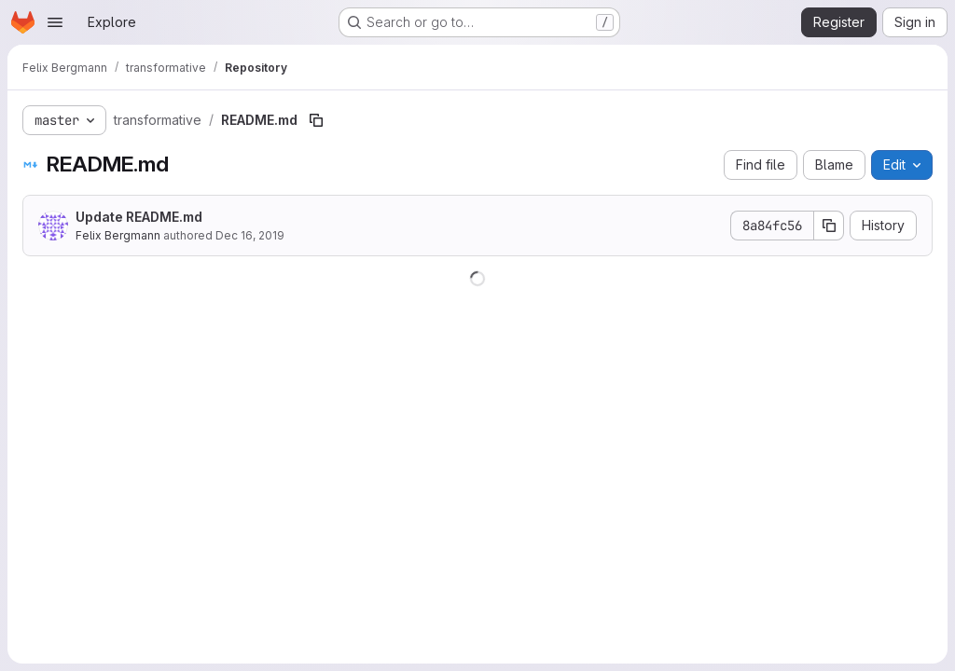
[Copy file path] (316, 120)
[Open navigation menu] (55, 22)
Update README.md (139, 217)
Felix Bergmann (118, 235)
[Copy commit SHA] (829, 225)
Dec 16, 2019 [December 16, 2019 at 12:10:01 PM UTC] (249, 235)
